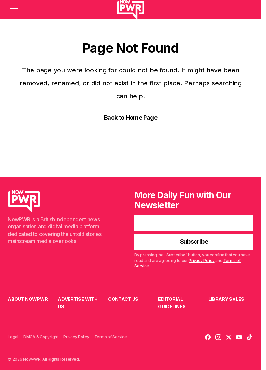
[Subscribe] (193, 242)
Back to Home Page (131, 117)
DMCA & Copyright (40, 336)
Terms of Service (111, 336)
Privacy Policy (202, 260)
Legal (13, 336)
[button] (13, 10)
